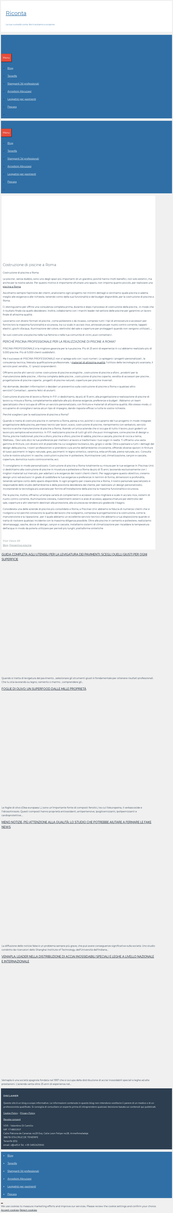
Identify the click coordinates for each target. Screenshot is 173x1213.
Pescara (12, 107)
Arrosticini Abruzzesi (19, 91)
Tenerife (12, 76)
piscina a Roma (12, 286)
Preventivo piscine (20, 545)
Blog (10, 68)
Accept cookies (10, 1210)
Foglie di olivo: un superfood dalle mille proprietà (44, 689)
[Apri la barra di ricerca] (2, 49)
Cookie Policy (10, 1113)
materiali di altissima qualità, (88, 362)
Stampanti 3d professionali (23, 83)
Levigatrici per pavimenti (21, 99)
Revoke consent (12, 1119)
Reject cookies (28, 1210)
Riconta (16, 13)
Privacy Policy (27, 1113)
